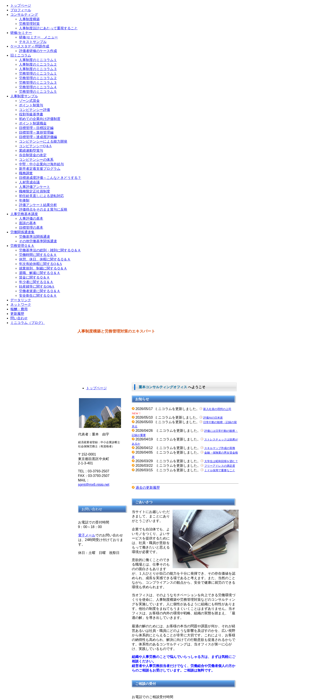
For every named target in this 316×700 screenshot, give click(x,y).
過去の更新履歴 (148, 487)
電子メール (86, 535)
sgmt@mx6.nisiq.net (93, 484)
